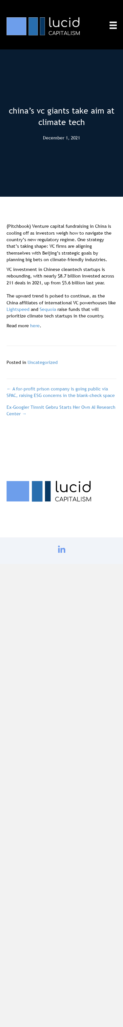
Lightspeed (19, 309)
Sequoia (48, 309)
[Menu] (113, 25)
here (35, 326)
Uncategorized (43, 362)
